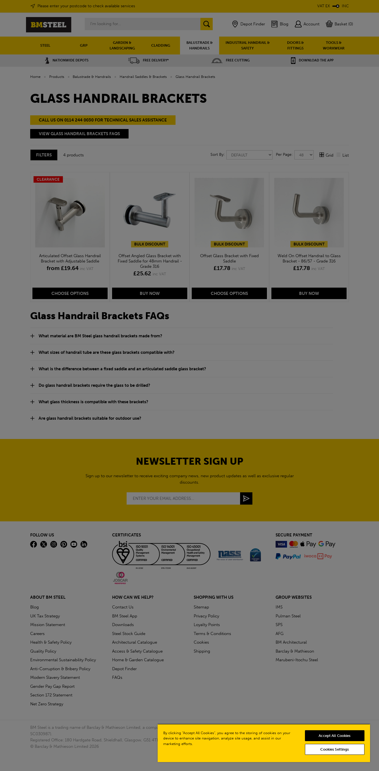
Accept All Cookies (334, 736)
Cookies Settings (334, 749)
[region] (264, 743)
